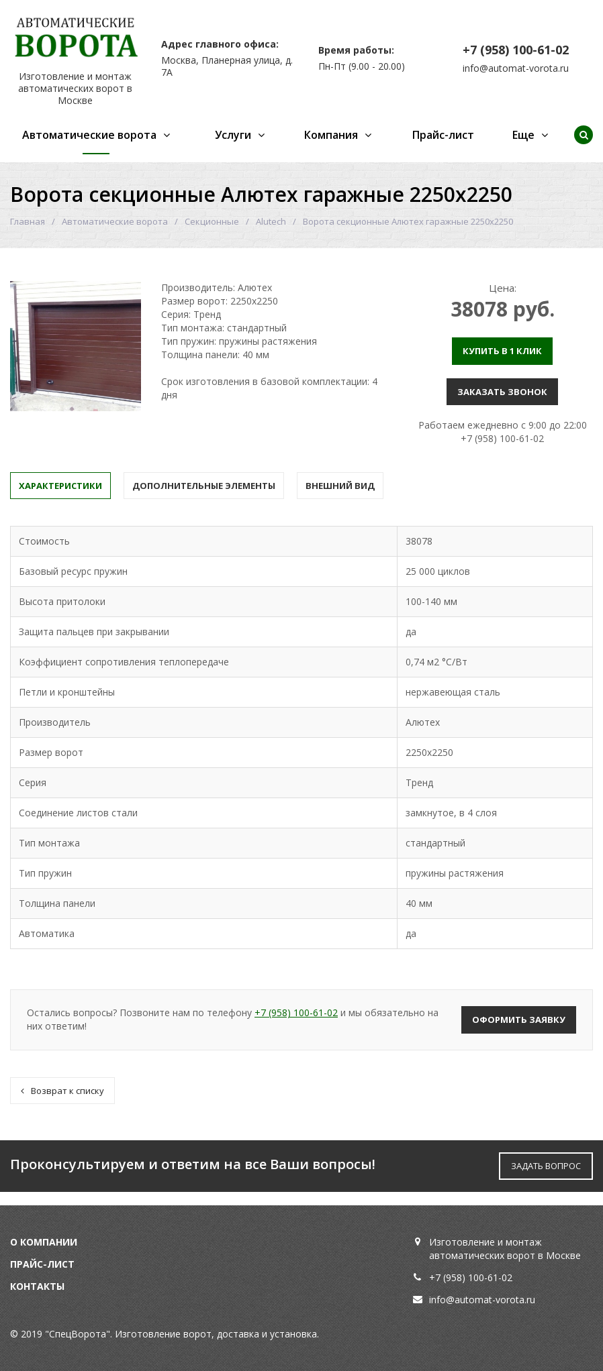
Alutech (271, 221)
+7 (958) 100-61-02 (516, 50)
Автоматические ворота (89, 134)
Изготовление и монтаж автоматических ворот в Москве (75, 88)
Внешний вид (340, 486)
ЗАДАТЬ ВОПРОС (546, 1166)
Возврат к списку (62, 1091)
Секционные (212, 221)
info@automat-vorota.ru (516, 68)
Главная (27, 221)
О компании (43, 1242)
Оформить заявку (518, 1019)
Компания (331, 134)
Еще (523, 134)
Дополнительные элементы (203, 486)
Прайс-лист (443, 134)
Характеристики (60, 486)
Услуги (233, 134)
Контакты (37, 1286)
